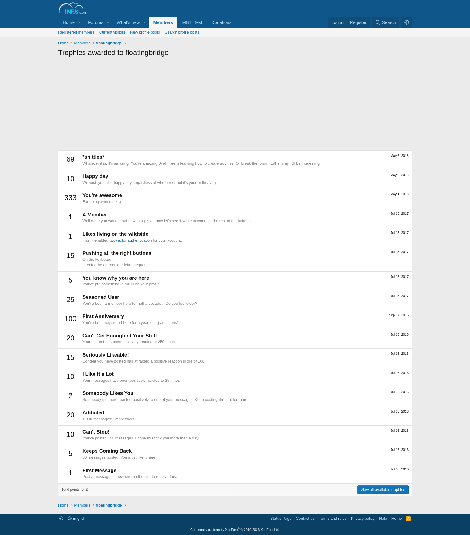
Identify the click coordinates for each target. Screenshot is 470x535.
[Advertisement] (235, 105)
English (76, 518)
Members (163, 22)
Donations (221, 22)
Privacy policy (363, 518)
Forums (95, 22)
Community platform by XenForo (235, 529)
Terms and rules (333, 518)
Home (69, 22)
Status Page (281, 518)
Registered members (76, 32)
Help (383, 518)
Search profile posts (182, 32)
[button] (79, 22)
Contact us (305, 518)
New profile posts (145, 32)
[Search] (385, 22)
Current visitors (112, 32)
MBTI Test (192, 22)
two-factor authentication (130, 240)
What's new (128, 22)
